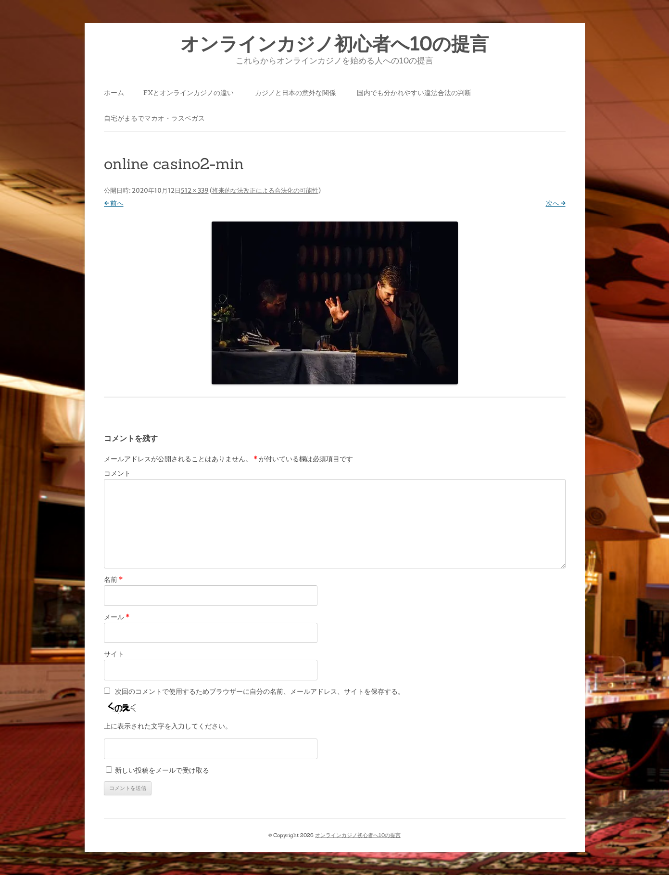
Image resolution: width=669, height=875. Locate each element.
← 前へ (114, 203)
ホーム (114, 92)
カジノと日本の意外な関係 (295, 92)
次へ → (556, 203)
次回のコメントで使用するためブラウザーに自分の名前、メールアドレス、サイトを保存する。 (259, 691)
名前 (113, 579)
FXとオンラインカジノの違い (188, 92)
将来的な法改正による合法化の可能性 (265, 190)
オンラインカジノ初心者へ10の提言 (334, 44)
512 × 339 (195, 190)
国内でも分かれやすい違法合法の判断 (414, 92)
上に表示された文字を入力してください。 (168, 726)
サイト (114, 654)
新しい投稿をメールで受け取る (162, 770)
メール (116, 617)
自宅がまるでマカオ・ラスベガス (154, 118)
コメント (117, 473)
